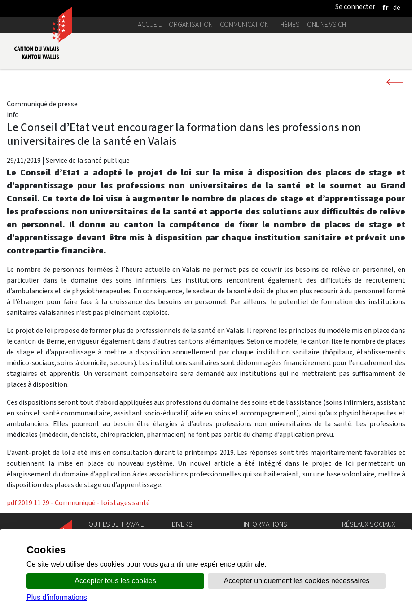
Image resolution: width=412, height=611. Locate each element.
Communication (244, 24)
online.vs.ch (326, 24)
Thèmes (288, 24)
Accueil (150, 24)
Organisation (191, 24)
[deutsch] (396, 7)
